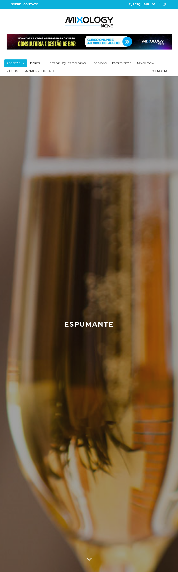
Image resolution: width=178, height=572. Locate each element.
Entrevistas (122, 63)
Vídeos (12, 71)
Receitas (13, 63)
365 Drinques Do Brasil (69, 63)
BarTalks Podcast (39, 71)
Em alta (161, 71)
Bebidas (100, 63)
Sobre (16, 4)
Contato (30, 4)
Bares (35, 63)
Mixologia (145, 63)
